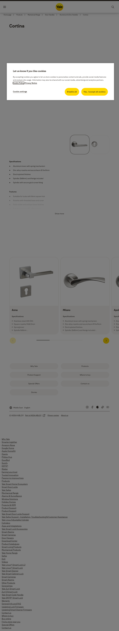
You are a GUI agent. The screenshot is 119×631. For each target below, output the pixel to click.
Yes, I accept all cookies (95, 92)
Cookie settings (20, 91)
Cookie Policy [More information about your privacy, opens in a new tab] (18, 83)
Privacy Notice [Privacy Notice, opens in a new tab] (31, 83)
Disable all (72, 92)
